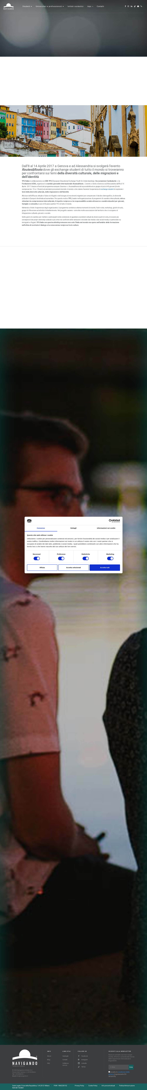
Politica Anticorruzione (127, 1086)
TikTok (82, 1067)
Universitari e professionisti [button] (49, 8)
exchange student (107, 189)
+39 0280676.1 (19, 1074)
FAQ (48, 1063)
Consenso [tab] (41, 528)
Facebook (83, 1056)
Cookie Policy (92, 1086)
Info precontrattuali (108, 1086)
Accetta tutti (105, 567)
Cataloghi (65, 1056)
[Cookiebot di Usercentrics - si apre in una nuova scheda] (110, 521)
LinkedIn (82, 1063)
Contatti (100, 8)
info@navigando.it (22, 1076)
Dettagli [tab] (74, 528)
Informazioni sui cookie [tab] (106, 528)
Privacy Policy (79, 1086)
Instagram (83, 1059)
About (49, 1056)
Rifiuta (42, 567)
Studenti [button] (27, 8)
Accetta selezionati (73, 567)
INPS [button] (90, 8)
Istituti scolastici (76, 8)
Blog (48, 1059)
